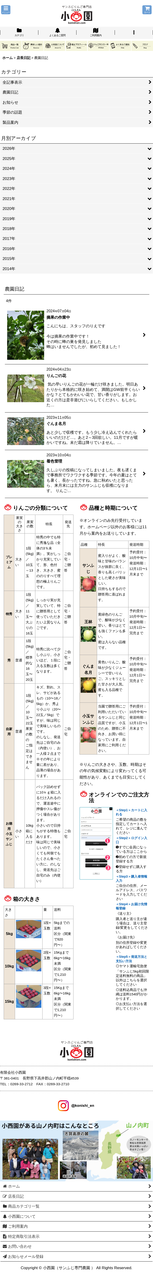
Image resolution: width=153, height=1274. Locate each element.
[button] (5, 9)
